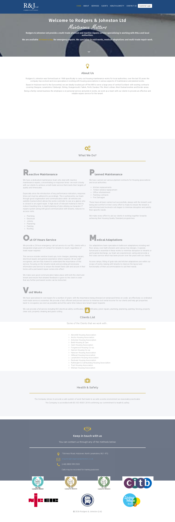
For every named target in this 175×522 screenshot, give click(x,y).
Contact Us (132, 6)
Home (79, 6)
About (86, 6)
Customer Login (145, 6)
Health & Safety (117, 6)
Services (95, 6)
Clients (104, 6)
